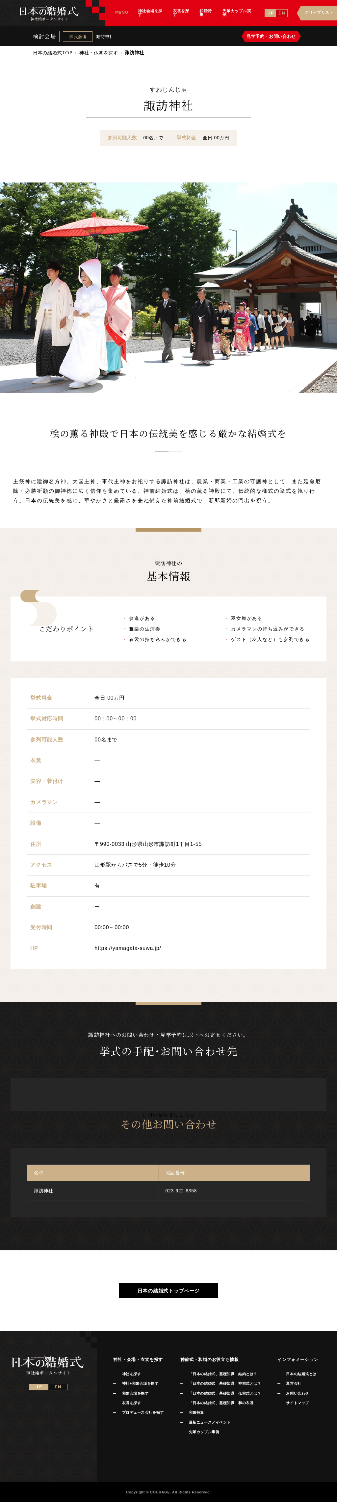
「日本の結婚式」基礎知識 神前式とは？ (225, 1383)
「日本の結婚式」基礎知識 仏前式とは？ (225, 1393)
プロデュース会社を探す (143, 1412)
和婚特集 (196, 1412)
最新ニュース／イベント (210, 1422)
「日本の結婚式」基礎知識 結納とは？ (223, 1374)
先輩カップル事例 (204, 1432)
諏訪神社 (105, 36)
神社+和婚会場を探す (140, 1383)
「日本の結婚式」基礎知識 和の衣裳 (221, 1403)
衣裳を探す (131, 1403)
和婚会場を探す (135, 1393)
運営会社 (293, 1383)
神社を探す (131, 1374)
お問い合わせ (297, 1393)
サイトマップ (297, 1403)
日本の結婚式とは (301, 1374)
